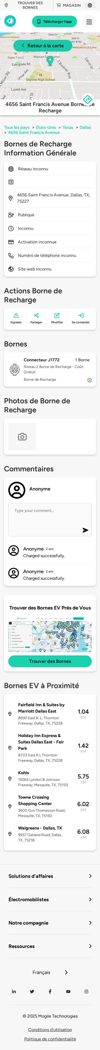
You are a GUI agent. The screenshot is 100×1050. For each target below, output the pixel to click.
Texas (67, 127)
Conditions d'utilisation (50, 1029)
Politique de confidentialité (50, 1038)
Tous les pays (16, 127)
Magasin (69, 5)
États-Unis (46, 127)
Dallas (85, 127)
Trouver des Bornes (50, 661)
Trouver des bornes (23, 5)
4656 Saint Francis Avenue (34, 132)
